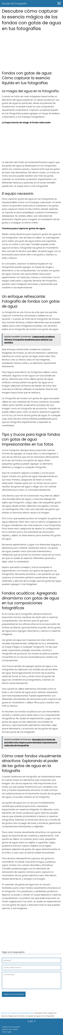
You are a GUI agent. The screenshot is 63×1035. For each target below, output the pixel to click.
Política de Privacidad (11, 1027)
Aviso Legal (6, 1032)
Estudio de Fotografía (14, 3)
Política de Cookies (10, 1029)
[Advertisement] (31, 49)
